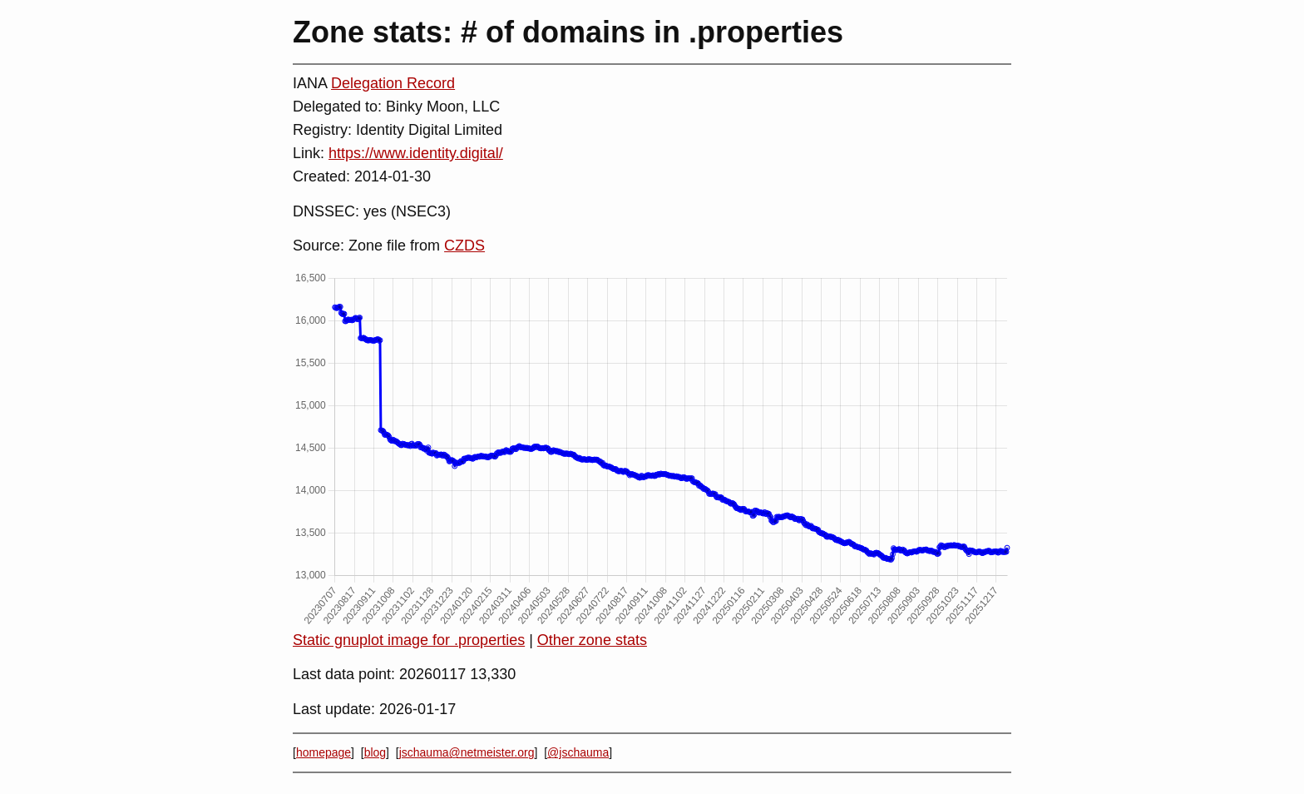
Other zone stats (592, 640)
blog (375, 752)
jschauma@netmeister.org (467, 752)
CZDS (464, 245)
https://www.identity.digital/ (415, 153)
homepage (323, 752)
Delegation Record (393, 83)
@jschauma (578, 752)
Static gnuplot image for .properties (409, 640)
